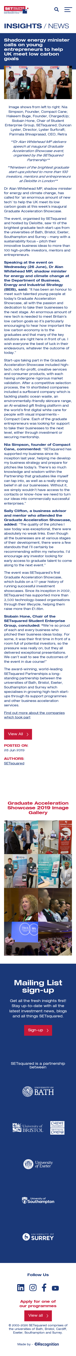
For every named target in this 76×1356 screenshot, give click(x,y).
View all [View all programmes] (35, 1315)
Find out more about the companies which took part (34, 715)
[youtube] (55, 1288)
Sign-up (35, 1030)
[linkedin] (20, 1288)
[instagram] (32, 1288)
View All (15, 734)
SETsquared (14, 763)
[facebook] (44, 1288)
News (58, 26)
